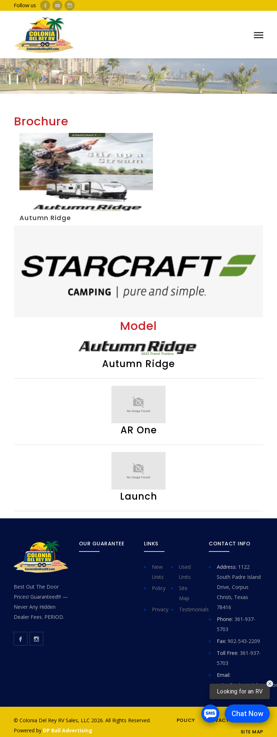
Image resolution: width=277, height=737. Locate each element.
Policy (159, 588)
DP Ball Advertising (67, 730)
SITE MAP (252, 731)
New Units (158, 571)
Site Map (184, 593)
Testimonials (194, 609)
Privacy (160, 609)
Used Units (185, 571)
